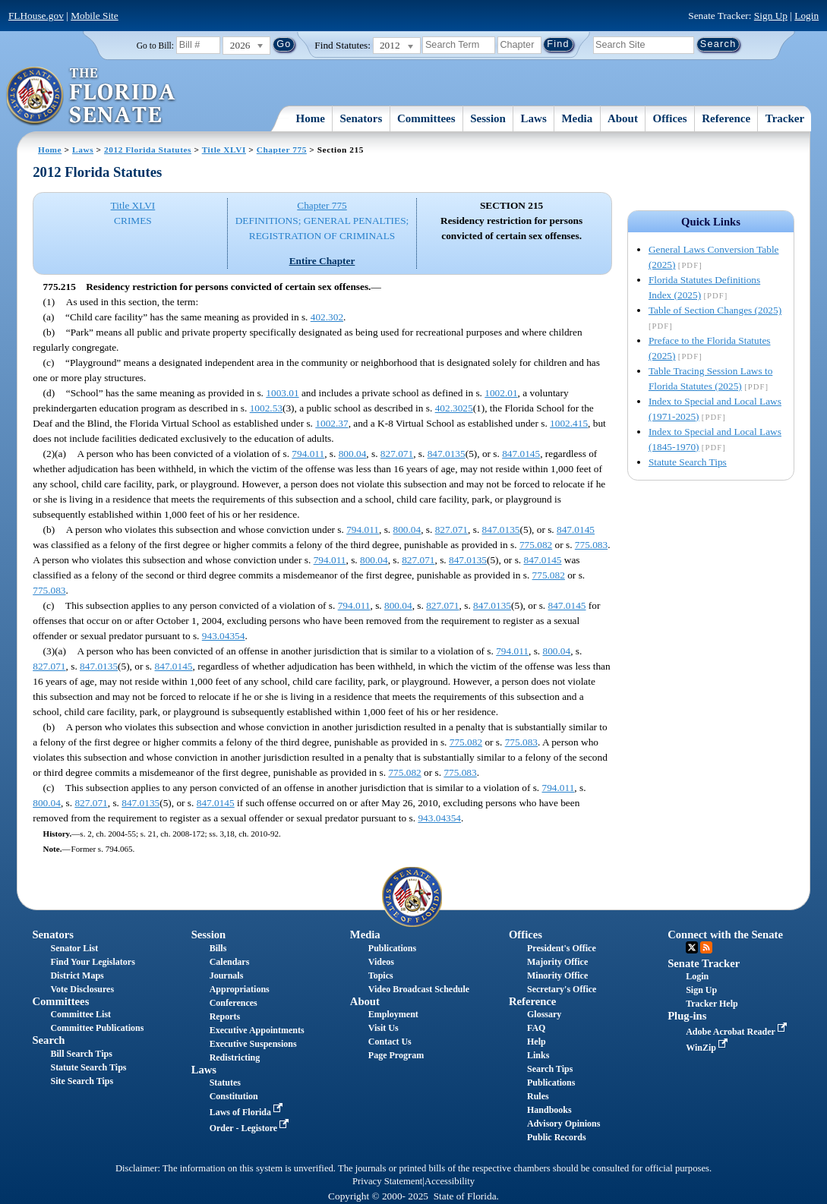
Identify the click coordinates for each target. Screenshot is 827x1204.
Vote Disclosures (82, 989)
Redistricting (235, 1057)
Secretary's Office (561, 989)
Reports (225, 1016)
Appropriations (240, 989)
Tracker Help (712, 1003)
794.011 (308, 453)
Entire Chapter (322, 260)
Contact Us (390, 1041)
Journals (227, 975)
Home (309, 118)
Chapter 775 (282, 149)
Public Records (556, 1137)
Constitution (234, 1096)
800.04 (353, 453)
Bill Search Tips (81, 1053)
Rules (538, 1096)
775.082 (535, 544)
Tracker (784, 118)
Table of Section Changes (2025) (715, 310)
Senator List (74, 948)
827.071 (396, 453)
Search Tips (550, 1069)
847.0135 (447, 453)
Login (806, 15)
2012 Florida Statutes (147, 149)
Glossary (544, 1014)
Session (488, 118)
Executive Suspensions (253, 1044)
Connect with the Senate (725, 934)
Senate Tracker (704, 963)
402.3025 (454, 408)
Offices (670, 118)
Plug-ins (687, 1016)
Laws (534, 118)
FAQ (536, 1028)
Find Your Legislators (92, 962)
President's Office (561, 948)
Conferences (233, 1003)
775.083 (591, 544)
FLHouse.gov (36, 15)
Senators (360, 118)
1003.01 (282, 393)
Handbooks (549, 1110)
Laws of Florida (248, 1112)
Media (576, 118)
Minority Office (557, 975)
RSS (706, 947)
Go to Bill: (155, 45)
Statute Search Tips (688, 462)
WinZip (708, 1047)
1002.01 (501, 393)
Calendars (230, 962)
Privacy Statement (387, 1181)
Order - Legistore (251, 1128)
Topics (380, 975)
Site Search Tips (81, 1081)
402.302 (327, 317)
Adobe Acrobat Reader (738, 1031)
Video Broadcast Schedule (418, 989)
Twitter (692, 947)
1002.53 (266, 408)
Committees (426, 118)
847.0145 (521, 453)
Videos (381, 962)
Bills (218, 948)
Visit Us (383, 1028)
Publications (392, 948)
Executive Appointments (257, 1030)
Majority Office (557, 962)
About (623, 118)
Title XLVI (224, 149)
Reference (726, 118)
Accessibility (450, 1181)
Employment (393, 1014)
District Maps (76, 975)
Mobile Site (94, 15)
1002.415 (569, 423)
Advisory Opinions (563, 1123)
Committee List (80, 1014)
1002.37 (331, 423)
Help (536, 1041)
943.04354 (223, 635)
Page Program (396, 1055)
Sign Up (771, 15)
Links (538, 1055)
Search (48, 1040)
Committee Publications (97, 1028)
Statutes (225, 1082)
